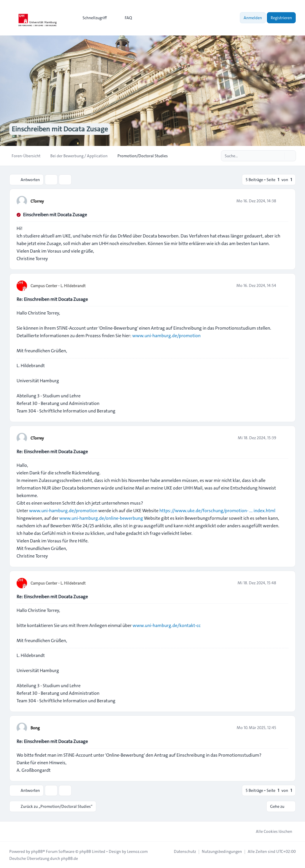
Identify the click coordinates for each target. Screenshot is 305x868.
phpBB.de (69, 858)
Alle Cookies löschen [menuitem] (270, 831)
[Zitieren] (283, 201)
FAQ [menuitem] (124, 18)
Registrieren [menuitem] (281, 18)
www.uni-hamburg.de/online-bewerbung (101, 518)
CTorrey (37, 201)
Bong (35, 728)
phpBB (37, 851)
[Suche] (279, 156)
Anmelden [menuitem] (253, 18)
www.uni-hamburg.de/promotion (166, 335)
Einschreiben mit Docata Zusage (55, 214)
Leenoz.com (137, 851)
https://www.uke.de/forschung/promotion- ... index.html (217, 510)
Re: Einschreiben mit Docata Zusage (52, 299)
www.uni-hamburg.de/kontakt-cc (167, 625)
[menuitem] (92, 17)
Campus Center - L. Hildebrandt (58, 286)
